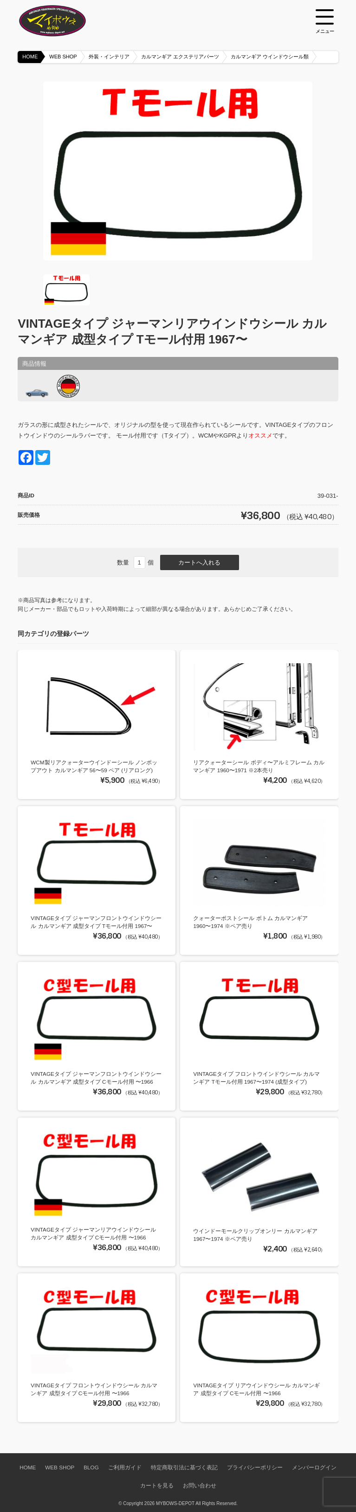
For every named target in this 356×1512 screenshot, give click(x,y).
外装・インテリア (109, 56)
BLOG (91, 1467)
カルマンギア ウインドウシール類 (270, 56)
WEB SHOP (63, 56)
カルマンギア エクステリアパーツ (180, 56)
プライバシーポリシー (255, 1467)
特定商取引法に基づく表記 (184, 1467)
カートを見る (157, 1485)
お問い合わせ (199, 1485)
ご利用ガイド (125, 1467)
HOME (30, 56)
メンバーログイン (314, 1467)
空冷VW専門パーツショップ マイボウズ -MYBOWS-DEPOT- (64, 21)
